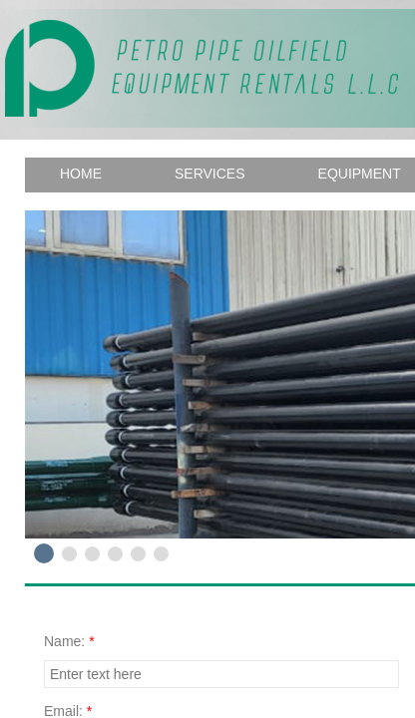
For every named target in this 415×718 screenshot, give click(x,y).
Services (210, 173)
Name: (69, 641)
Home (81, 173)
